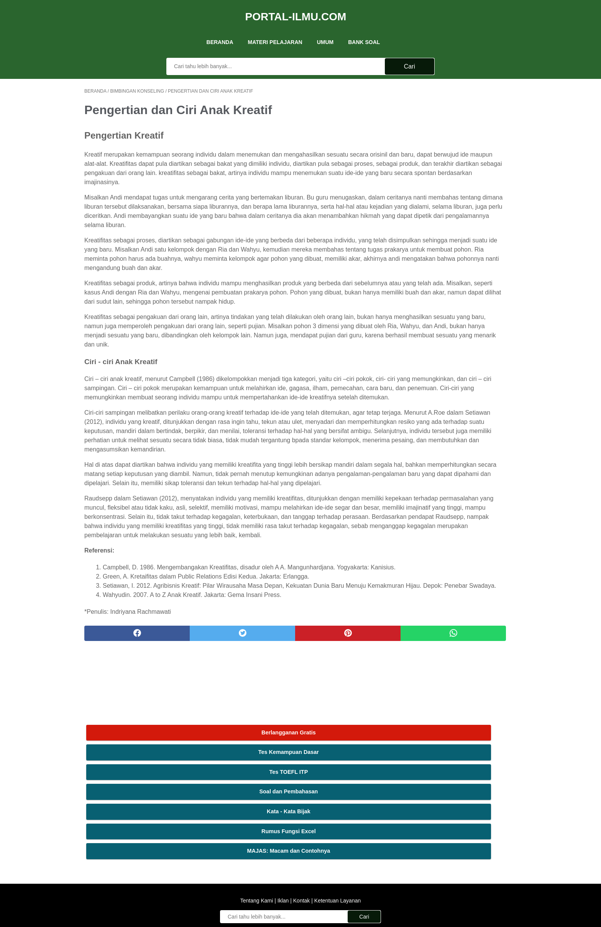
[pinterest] (265, 745)
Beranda (220, 30)
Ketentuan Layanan (337, 832)
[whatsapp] (338, 745)
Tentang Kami (257, 832)
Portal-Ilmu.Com (295, 9)
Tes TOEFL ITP (459, 130)
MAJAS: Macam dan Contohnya (459, 209)
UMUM (325, 30)
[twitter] (193, 745)
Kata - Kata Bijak (459, 169)
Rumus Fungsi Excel (459, 189)
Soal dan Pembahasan (459, 150)
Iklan (283, 832)
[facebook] (120, 745)
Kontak (301, 832)
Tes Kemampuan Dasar (459, 110)
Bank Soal (364, 30)
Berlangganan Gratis (459, 90)
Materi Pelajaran (275, 30)
